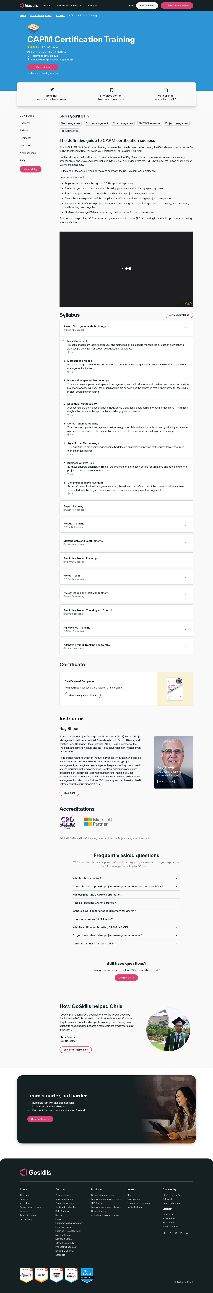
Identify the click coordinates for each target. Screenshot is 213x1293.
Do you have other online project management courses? (125, 935)
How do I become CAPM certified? (125, 902)
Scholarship (168, 1199)
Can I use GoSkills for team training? (125, 943)
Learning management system (106, 1199)
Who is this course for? (125, 878)
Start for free (40, 1119)
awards (40, 1207)
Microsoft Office (63, 1239)
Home (23, 15)
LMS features (97, 1203)
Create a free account (177, 5)
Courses (60, 15)
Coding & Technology (66, 1207)
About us (24, 1195)
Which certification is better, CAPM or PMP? (125, 927)
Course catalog (63, 1195)
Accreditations (28, 153)
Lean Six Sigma (63, 1227)
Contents (27, 115)
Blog (129, 1195)
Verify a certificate (172, 1226)
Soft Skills (60, 1254)
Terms (23, 1215)
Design (58, 1215)
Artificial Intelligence (65, 1199)
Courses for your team (102, 1195)
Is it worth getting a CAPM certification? (125, 894)
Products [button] (62, 5)
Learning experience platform (106, 1207)
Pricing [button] (92, 5)
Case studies (133, 1199)
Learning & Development (67, 1231)
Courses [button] (47, 5)
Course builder (98, 1211)
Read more (69, 792)
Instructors (25, 1203)
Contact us (126, 977)
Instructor (25, 145)
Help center (168, 1222)
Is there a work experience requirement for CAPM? (125, 910)
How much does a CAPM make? (125, 919)
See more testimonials (76, 1049)
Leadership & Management (69, 1223)
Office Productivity (64, 1243)
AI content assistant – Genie (105, 1215)
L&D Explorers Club (172, 1195)
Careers (24, 1199)
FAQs (23, 160)
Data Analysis (62, 1211)
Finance (59, 1219)
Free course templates (138, 1203)
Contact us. (145, 866)
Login (131, 5)
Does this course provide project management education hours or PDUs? (125, 886)
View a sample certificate (83, 695)
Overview (25, 123)
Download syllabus (179, 315)
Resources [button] (77, 5)
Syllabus (24, 130)
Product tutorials (135, 1207)
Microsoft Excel (63, 1235)
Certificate (25, 138)
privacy (32, 1215)
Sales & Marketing (64, 1251)
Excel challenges (171, 1203)
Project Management (40, 15)
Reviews (24, 1211)
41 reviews (53, 47)
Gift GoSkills (26, 1219)
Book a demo (147, 5)
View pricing (43, 67)
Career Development (66, 1203)
